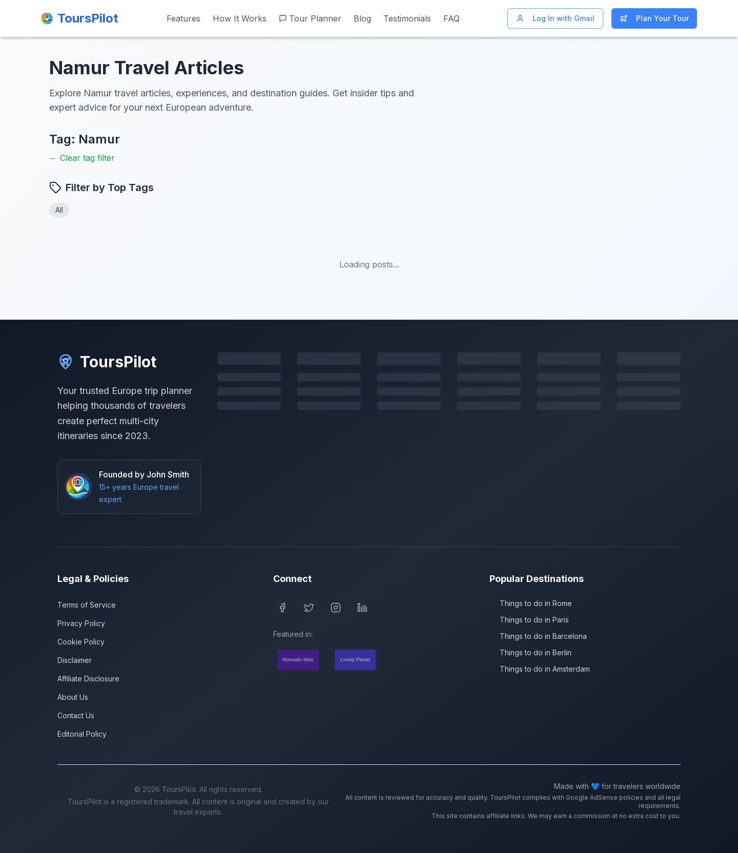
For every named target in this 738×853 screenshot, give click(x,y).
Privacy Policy (81, 623)
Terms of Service (86, 604)
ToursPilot (106, 361)
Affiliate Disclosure (88, 678)
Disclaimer (74, 660)
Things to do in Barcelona (538, 636)
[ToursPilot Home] (79, 18)
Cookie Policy (81, 641)
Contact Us (75, 715)
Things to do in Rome (530, 603)
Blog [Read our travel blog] (362, 18)
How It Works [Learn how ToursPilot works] (239, 18)
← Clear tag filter (82, 158)
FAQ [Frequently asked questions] (451, 18)
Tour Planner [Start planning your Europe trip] (310, 18)
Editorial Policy (82, 734)
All (59, 209)
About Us (72, 697)
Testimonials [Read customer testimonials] (407, 18)
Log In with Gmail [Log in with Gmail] (555, 18)
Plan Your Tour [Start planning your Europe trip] (654, 18)
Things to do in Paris (529, 619)
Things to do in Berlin (530, 652)
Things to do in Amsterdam (539, 668)
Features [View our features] (183, 18)
